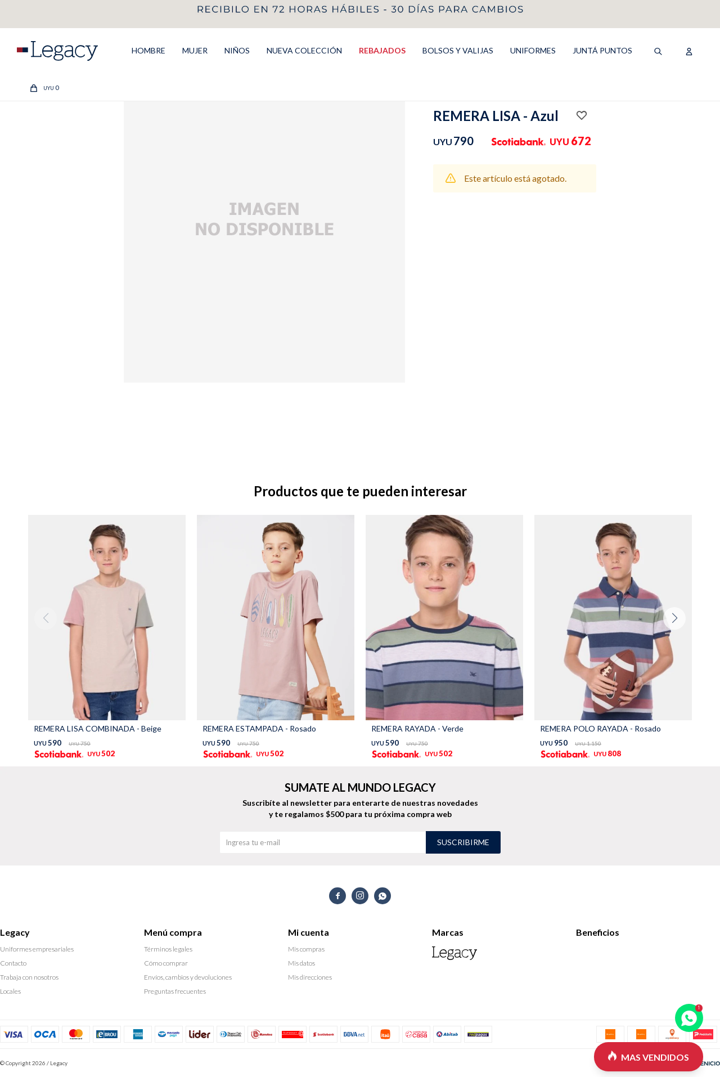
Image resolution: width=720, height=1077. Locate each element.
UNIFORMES (533, 50)
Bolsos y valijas (457, 50)
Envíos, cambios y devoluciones (188, 977)
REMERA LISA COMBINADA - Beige (97, 728)
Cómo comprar (166, 963)
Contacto (13, 963)
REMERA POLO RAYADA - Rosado (600, 728)
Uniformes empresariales (37, 949)
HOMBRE (148, 50)
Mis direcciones (310, 977)
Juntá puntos (602, 50)
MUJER (195, 50)
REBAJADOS (382, 50)
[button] (678, 641)
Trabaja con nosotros (29, 977)
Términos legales (168, 949)
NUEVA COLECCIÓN (304, 50)
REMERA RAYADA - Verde (417, 728)
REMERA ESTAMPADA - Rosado (259, 728)
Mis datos (301, 963)
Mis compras (306, 949)
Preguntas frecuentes (175, 991)
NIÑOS (237, 50)
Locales (10, 991)
